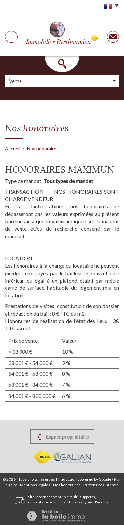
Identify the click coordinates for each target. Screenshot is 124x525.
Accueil (12, 148)
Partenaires (93, 484)
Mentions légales (35, 484)
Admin (113, 484)
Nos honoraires (67, 484)
